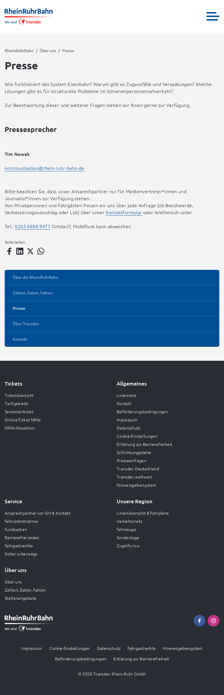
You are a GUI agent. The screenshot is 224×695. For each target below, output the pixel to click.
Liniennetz (126, 395)
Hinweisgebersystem (136, 485)
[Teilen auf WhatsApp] (41, 251)
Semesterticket (19, 411)
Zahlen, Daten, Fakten (25, 590)
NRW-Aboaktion (20, 428)
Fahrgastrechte (19, 545)
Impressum (127, 420)
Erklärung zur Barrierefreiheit (144, 444)
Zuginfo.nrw (128, 545)
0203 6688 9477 (32, 226)
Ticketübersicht (19, 395)
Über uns (48, 50)
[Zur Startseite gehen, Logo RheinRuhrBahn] (29, 16)
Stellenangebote (20, 598)
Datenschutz (128, 428)
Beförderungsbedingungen (142, 411)
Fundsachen (16, 529)
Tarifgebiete (16, 403)
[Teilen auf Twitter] (30, 251)
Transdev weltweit (134, 477)
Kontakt (124, 403)
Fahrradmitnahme (21, 521)
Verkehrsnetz (129, 521)
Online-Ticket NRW (23, 420)
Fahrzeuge (126, 529)
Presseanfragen (131, 460)
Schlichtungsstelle (134, 452)
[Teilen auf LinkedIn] (19, 251)
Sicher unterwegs (21, 554)
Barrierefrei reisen (22, 537)
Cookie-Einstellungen (137, 436)
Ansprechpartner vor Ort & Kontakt (38, 513)
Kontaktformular (124, 212)
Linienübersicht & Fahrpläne (143, 513)
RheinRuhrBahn (19, 50)
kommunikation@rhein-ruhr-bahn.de (44, 168)
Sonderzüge (128, 537)
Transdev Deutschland (138, 468)
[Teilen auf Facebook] (9, 251)
